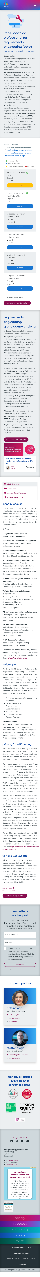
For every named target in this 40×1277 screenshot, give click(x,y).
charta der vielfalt (29, 1259)
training (15, 145)
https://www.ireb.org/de (17, 658)
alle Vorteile (8, 888)
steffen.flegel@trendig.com (17, 1055)
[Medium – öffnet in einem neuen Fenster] (28, 1141)
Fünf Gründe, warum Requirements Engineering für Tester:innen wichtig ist (19, 461)
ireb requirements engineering (19, 147)
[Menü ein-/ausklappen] (35, 4)
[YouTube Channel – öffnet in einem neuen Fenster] (22, 1141)
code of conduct (13, 1259)
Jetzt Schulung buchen (17, 439)
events (20, 1241)
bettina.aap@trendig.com (17, 1015)
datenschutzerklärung (22, 1253)
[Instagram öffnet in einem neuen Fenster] (17, 1141)
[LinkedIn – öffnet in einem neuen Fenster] (11, 1141)
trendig (7, 145)
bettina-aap (12, 1021)
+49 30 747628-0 (14, 1018)
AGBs (29, 1247)
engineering (20, 1229)
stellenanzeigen (18, 1247)
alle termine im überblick (17, 303)
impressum (22, 1264)
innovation (20, 1223)
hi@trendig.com (11, 1164)
